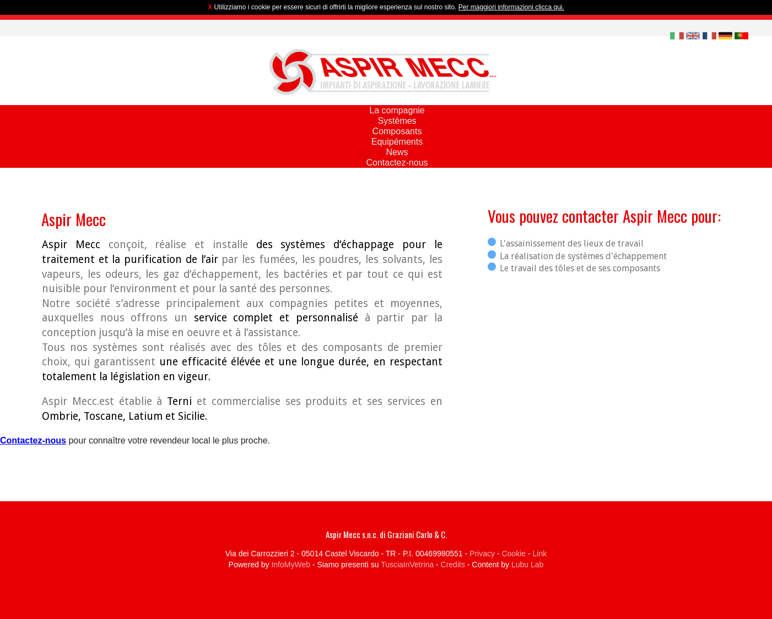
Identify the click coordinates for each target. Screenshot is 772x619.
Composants (397, 131)
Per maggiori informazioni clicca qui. (511, 7)
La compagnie (397, 110)
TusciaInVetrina (407, 564)
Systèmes (396, 120)
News (397, 152)
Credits (453, 564)
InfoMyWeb (290, 564)
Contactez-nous (397, 162)
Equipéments (397, 141)
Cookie (513, 553)
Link (540, 553)
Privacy (482, 553)
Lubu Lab (527, 564)
